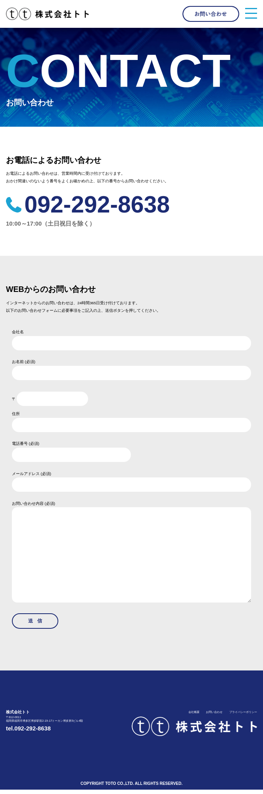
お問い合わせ (214, 717)
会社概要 (193, 717)
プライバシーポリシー (243, 717)
